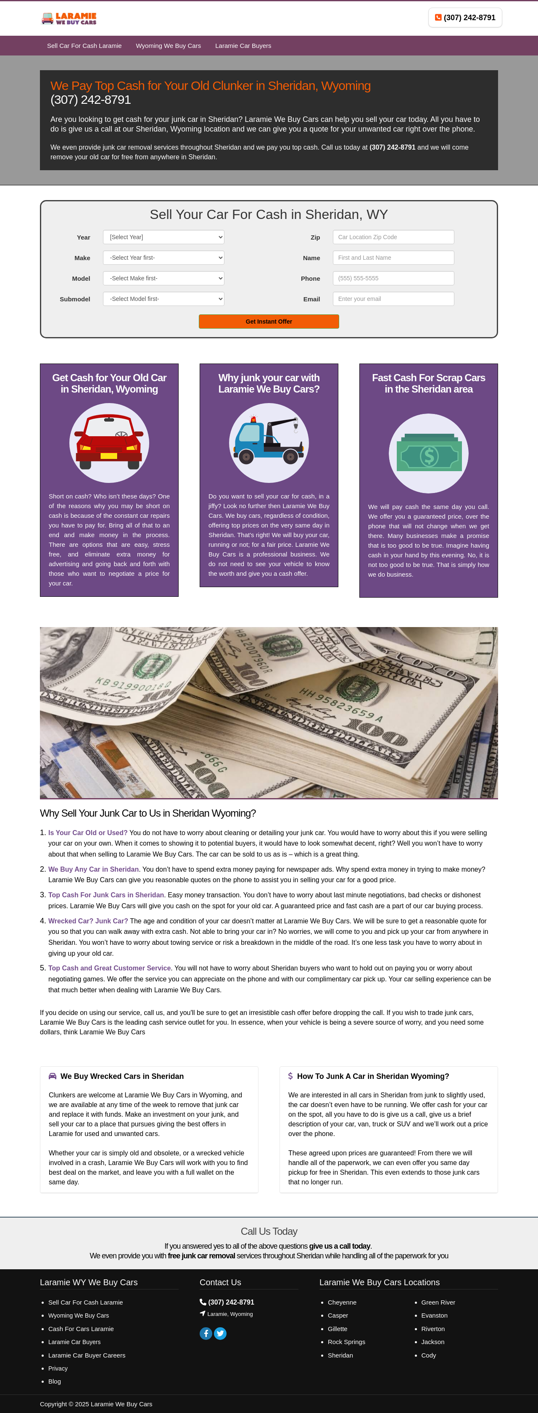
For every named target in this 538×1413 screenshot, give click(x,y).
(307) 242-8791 (90, 99)
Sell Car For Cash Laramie (86, 1302)
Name (311, 257)
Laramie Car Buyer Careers (86, 1355)
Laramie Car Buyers (74, 1342)
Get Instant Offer (269, 321)
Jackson (433, 1341)
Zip (315, 237)
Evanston (435, 1315)
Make (82, 257)
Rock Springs (346, 1341)
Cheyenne (342, 1302)
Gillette (338, 1328)
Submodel (75, 299)
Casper (338, 1315)
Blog (54, 1381)
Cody (429, 1355)
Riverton (433, 1328)
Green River (439, 1302)
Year (83, 237)
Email (311, 299)
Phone (310, 278)
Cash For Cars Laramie (81, 1328)
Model (81, 278)
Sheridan (340, 1355)
